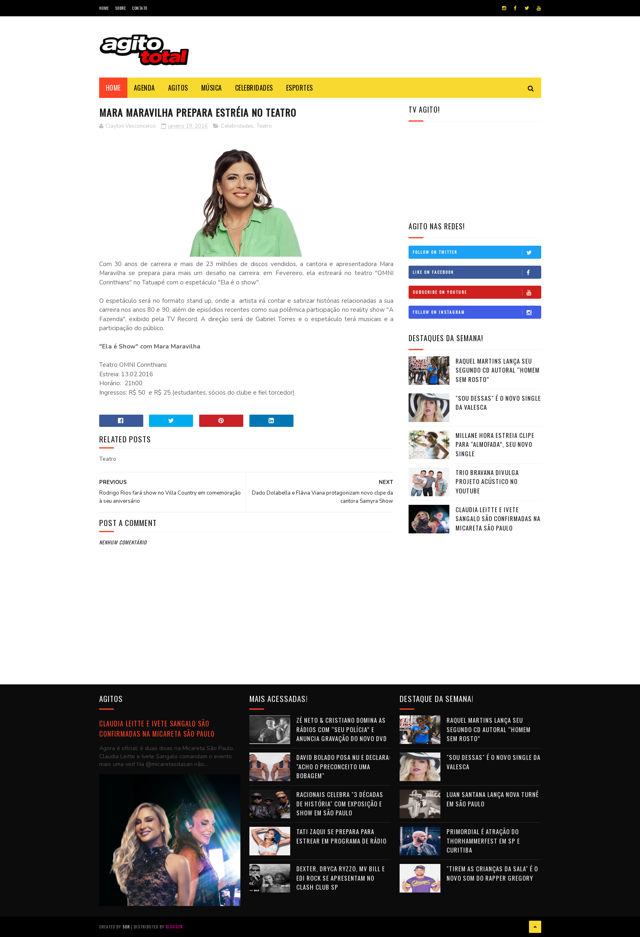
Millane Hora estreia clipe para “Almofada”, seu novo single (495, 444)
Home (104, 8)
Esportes (299, 88)
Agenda (144, 88)
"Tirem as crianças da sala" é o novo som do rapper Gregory (492, 873)
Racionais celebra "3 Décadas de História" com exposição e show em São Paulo (339, 803)
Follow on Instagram (477, 312)
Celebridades (254, 88)
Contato (139, 8)
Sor (126, 927)
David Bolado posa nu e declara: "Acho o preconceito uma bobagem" (343, 766)
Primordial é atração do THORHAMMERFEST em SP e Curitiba (483, 840)
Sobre (120, 8)
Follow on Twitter (477, 252)
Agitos (178, 88)
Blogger (174, 927)
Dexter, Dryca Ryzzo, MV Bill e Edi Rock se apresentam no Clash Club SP (340, 877)
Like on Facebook (477, 272)
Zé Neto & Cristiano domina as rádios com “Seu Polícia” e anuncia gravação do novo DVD (341, 729)
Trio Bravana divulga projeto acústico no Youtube (487, 481)
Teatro (264, 126)
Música (211, 88)
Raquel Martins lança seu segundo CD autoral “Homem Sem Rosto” (498, 370)
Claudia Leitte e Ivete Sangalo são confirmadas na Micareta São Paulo (498, 518)
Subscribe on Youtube (477, 292)
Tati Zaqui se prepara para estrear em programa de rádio (341, 836)
